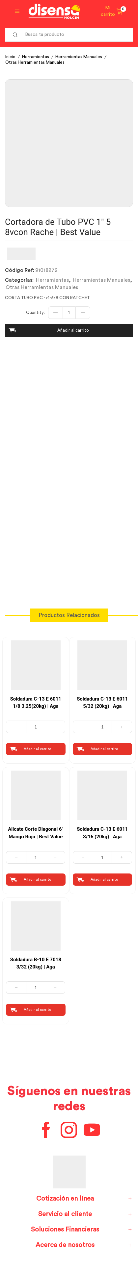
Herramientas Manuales (78, 57)
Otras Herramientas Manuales (35, 62)
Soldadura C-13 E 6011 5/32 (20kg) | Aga (102, 702)
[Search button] (15, 34)
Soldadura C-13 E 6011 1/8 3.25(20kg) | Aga (35, 702)
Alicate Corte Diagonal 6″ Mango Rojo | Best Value (35, 833)
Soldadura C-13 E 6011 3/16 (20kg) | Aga (102, 833)
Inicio (10, 57)
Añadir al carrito (73, 330)
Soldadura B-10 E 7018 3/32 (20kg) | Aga (35, 963)
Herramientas (35, 57)
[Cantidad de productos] (69, 312)
